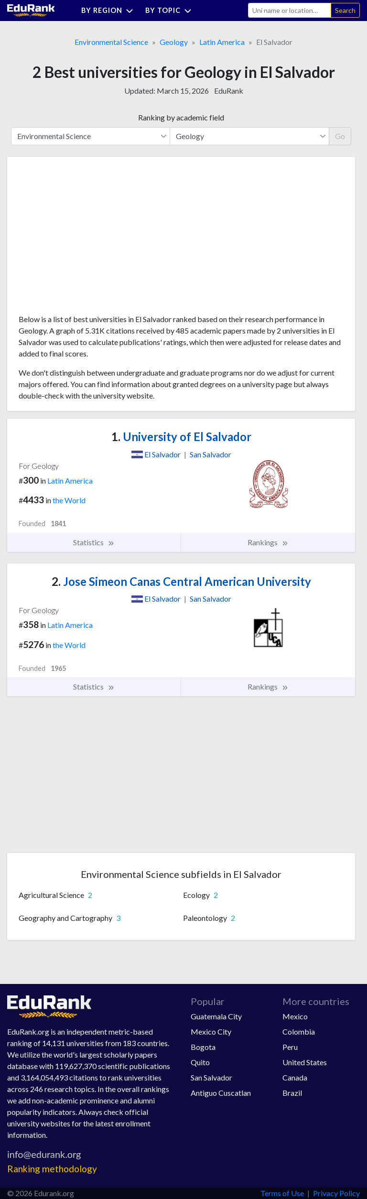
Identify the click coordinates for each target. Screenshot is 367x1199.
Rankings (268, 542)
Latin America (222, 41)
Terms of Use (282, 1193)
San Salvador (211, 1077)
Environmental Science (111, 41)
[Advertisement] (90, 239)
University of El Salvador (181, 436)
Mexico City (211, 1031)
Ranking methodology (52, 1168)
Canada (294, 1077)
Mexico (295, 1016)
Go (340, 135)
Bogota (203, 1046)
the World (69, 500)
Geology (174, 41)
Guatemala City (216, 1016)
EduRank (228, 90)
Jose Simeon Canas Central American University (181, 581)
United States (304, 1062)
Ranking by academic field (181, 117)
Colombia (298, 1031)
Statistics (94, 542)
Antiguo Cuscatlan (221, 1092)
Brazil (292, 1092)
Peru (290, 1046)
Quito (200, 1062)
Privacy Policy (336, 1193)
